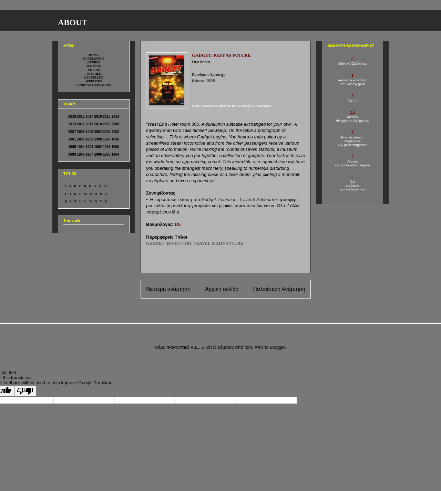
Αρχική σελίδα (221, 289)
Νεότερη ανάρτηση (168, 289)
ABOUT (72, 22)
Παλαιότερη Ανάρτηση (279, 289)
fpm (248, 347)
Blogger (277, 347)
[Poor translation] (25, 391)
